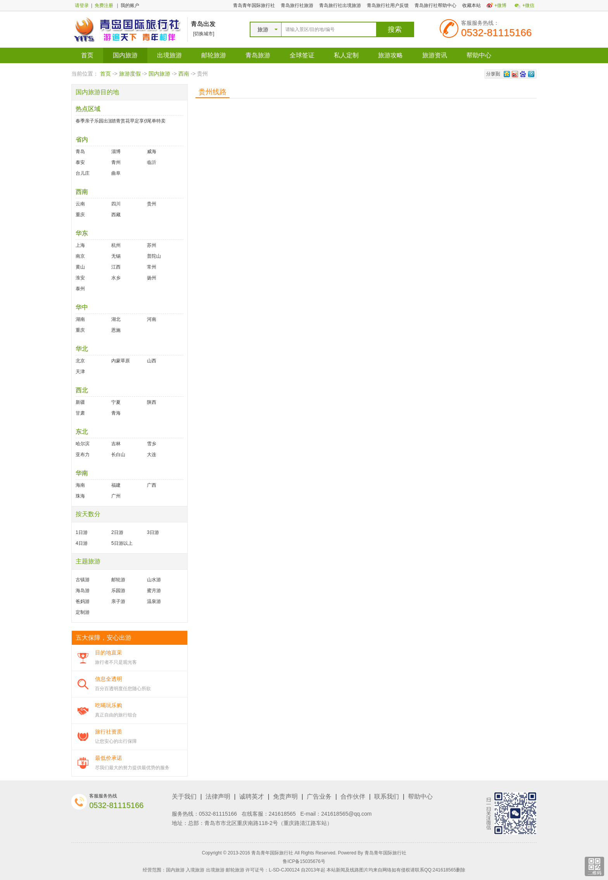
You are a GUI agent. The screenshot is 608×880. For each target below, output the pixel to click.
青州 (116, 162)
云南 (80, 204)
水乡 (116, 278)
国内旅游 (125, 55)
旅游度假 (130, 74)
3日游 (153, 532)
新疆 (80, 402)
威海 (151, 151)
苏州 (151, 245)
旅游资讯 (434, 55)
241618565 (282, 814)
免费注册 (104, 5)
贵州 (151, 204)
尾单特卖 (156, 121)
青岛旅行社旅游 (297, 5)
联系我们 (386, 796)
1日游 (82, 532)
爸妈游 (83, 601)
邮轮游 (118, 579)
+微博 (500, 5)
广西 (151, 485)
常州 (151, 267)
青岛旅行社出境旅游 (340, 5)
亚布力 (83, 454)
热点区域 (88, 108)
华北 (82, 348)
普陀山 (154, 256)
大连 (151, 454)
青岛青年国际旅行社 (254, 5)
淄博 (116, 151)
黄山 (80, 267)
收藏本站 (471, 5)
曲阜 (116, 173)
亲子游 (118, 601)
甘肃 (80, 413)
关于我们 (184, 796)
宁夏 (116, 402)
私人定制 (346, 55)
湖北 (116, 319)
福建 (116, 485)
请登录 (82, 5)
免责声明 (285, 796)
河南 (151, 319)
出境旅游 (169, 55)
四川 (116, 204)
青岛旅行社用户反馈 (388, 5)
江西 (116, 267)
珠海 (80, 496)
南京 (80, 256)
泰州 (80, 288)
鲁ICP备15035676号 (304, 861)
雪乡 (151, 443)
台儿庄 (83, 173)
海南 (80, 485)
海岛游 (83, 590)
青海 (116, 413)
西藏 (116, 214)
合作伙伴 (352, 796)
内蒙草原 (120, 360)
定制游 (83, 612)
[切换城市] (203, 33)
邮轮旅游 (213, 55)
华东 (82, 233)
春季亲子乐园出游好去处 (93, 121)
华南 (82, 473)
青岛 (80, 151)
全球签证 (302, 55)
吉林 (116, 443)
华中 (82, 307)
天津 (80, 371)
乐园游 (118, 590)
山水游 (154, 579)
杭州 (116, 245)
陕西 (151, 402)
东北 (82, 431)
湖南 (80, 319)
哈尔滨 (83, 443)
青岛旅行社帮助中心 (435, 5)
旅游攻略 (390, 55)
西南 (183, 74)
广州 (116, 496)
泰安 (80, 162)
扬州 (151, 278)
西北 (82, 390)
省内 (82, 139)
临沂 (151, 162)
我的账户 (130, 5)
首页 (87, 55)
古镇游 (83, 579)
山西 (151, 360)
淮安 (80, 278)
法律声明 (218, 796)
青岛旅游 (257, 55)
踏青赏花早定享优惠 (129, 121)
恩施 (116, 330)
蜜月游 (154, 590)
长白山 (118, 454)
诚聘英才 (251, 796)
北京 (80, 360)
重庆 (80, 214)
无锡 (116, 256)
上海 (80, 245)
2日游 (117, 532)
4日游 (82, 543)
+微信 (528, 5)
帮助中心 (478, 55)
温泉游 (154, 601)
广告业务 (319, 796)
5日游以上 (122, 543)
